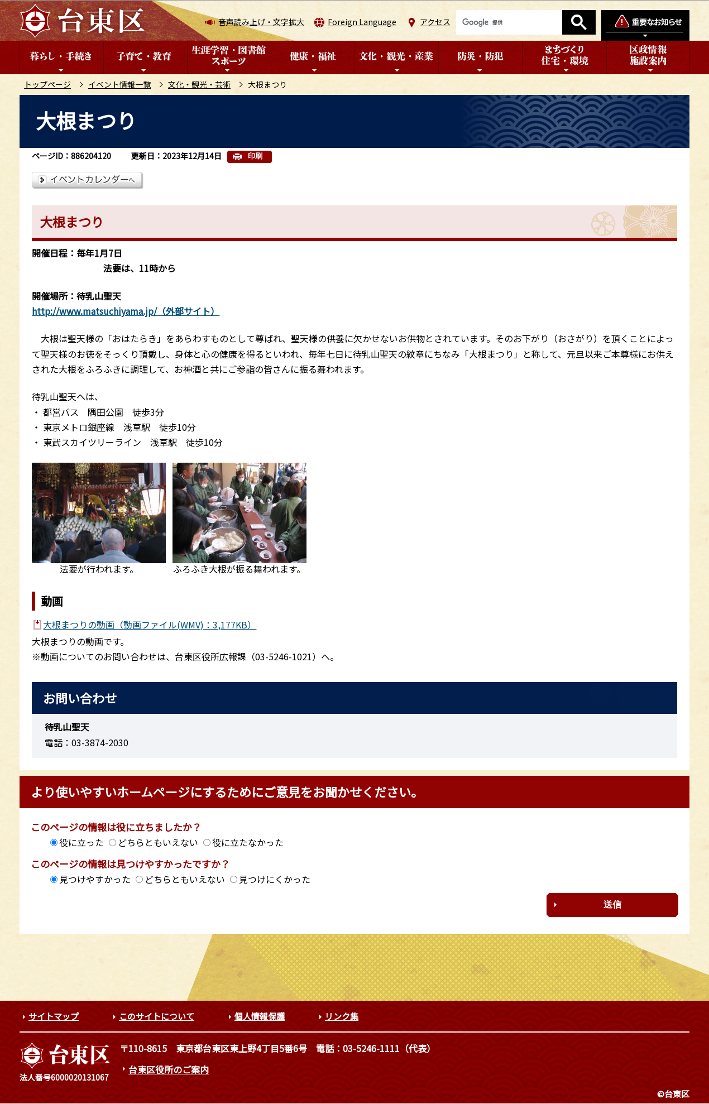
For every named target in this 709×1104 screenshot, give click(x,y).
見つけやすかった (95, 879)
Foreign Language (362, 21)
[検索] (509, 22)
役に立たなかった (248, 842)
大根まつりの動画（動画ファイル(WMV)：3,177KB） (149, 624)
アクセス (435, 21)
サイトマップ (53, 1016)
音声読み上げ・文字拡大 (261, 21)
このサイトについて (156, 1016)
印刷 (255, 156)
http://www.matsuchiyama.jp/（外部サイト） (125, 311)
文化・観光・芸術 (199, 84)
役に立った (81, 842)
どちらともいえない (158, 842)
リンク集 (341, 1016)
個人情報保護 (259, 1016)
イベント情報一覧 (119, 84)
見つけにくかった (274, 879)
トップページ (47, 84)
